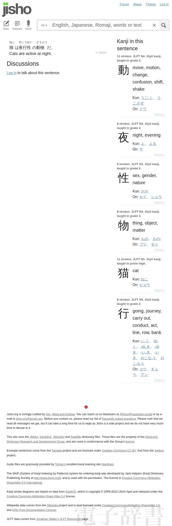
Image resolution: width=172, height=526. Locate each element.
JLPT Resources (70, 519)
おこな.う (148, 357)
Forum (124, 4)
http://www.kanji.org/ (47, 478)
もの (144, 238)
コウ (142, 369)
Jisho (17, 9)
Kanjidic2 (45, 437)
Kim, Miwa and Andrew (60, 414)
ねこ (144, 279)
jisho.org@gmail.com (29, 418)
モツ (154, 244)
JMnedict (58, 437)
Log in (164, 4)
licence (129, 441)
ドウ (142, 108)
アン (144, 374)
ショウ (156, 196)
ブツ (142, 244)
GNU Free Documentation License (34, 510)
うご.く (147, 97)
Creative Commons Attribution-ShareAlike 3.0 (131, 505)
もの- (157, 238)
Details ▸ (159, 114)
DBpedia (52, 505)
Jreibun (159, 450)
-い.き (145, 352)
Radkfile (76, 437)
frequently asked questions (119, 418)
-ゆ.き (145, 346)
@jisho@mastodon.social (136, 414)
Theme (151, 4)
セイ (142, 196)
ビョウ (144, 284)
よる (152, 143)
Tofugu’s (60, 464)
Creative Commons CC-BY (119, 450)
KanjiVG (70, 491)
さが (144, 191)
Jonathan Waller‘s (47, 519)
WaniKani (107, 464)
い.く (145, 340)
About (137, 4)
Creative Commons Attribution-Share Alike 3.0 (36, 496)
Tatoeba (102, 52)
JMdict (34, 437)
